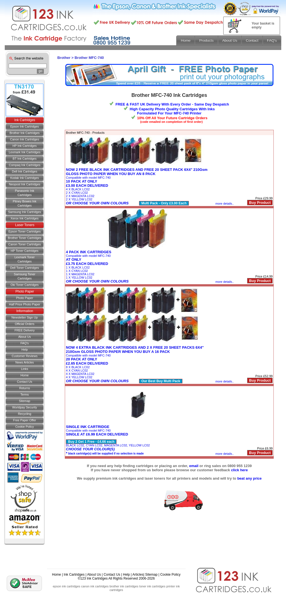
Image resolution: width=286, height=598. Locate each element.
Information (24, 311)
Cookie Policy (24, 426)
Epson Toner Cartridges (24, 231)
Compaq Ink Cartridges (24, 165)
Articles (137, 575)
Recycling (24, 413)
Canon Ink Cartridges (24, 139)
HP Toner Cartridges (24, 250)
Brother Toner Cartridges (24, 238)
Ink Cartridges (24, 120)
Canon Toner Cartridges (24, 244)
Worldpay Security (24, 407)
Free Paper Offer (24, 420)
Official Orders (24, 324)
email (193, 466)
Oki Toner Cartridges (25, 284)
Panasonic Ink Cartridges (24, 193)
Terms (24, 394)
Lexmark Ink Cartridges (24, 152)
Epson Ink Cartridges (24, 126)
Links (24, 368)
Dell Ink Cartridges (24, 171)
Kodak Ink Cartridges (24, 178)
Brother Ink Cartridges (24, 133)
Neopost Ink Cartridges (24, 184)
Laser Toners (24, 225)
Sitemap (24, 401)
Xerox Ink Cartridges (25, 218)
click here (239, 470)
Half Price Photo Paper (24, 304)
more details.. (224, 203)
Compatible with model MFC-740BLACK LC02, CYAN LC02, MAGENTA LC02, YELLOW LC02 (108, 440)
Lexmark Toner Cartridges (25, 259)
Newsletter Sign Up (24, 317)
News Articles (24, 362)
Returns (24, 388)
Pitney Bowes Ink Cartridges (24, 203)
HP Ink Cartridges (25, 145)
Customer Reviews (24, 356)
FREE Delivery (25, 330)
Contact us (24, 381)
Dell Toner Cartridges (24, 267)
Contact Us (112, 575)
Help (25, 349)
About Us (24, 336)
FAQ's (24, 343)
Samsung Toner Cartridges (24, 276)
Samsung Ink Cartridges (24, 212)
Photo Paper (24, 291)
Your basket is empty (263, 25)
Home (24, 375)
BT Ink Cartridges (24, 158)
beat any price (249, 478)
